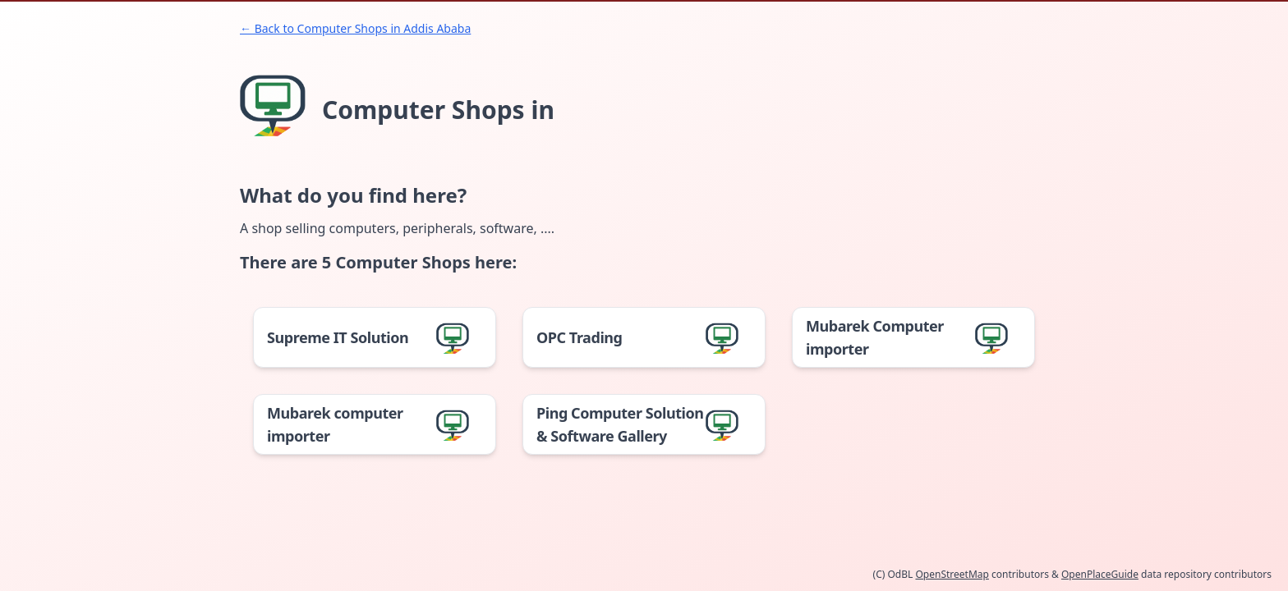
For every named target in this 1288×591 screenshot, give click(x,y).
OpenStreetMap (951, 574)
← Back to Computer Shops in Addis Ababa (355, 28)
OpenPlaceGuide (1099, 574)
